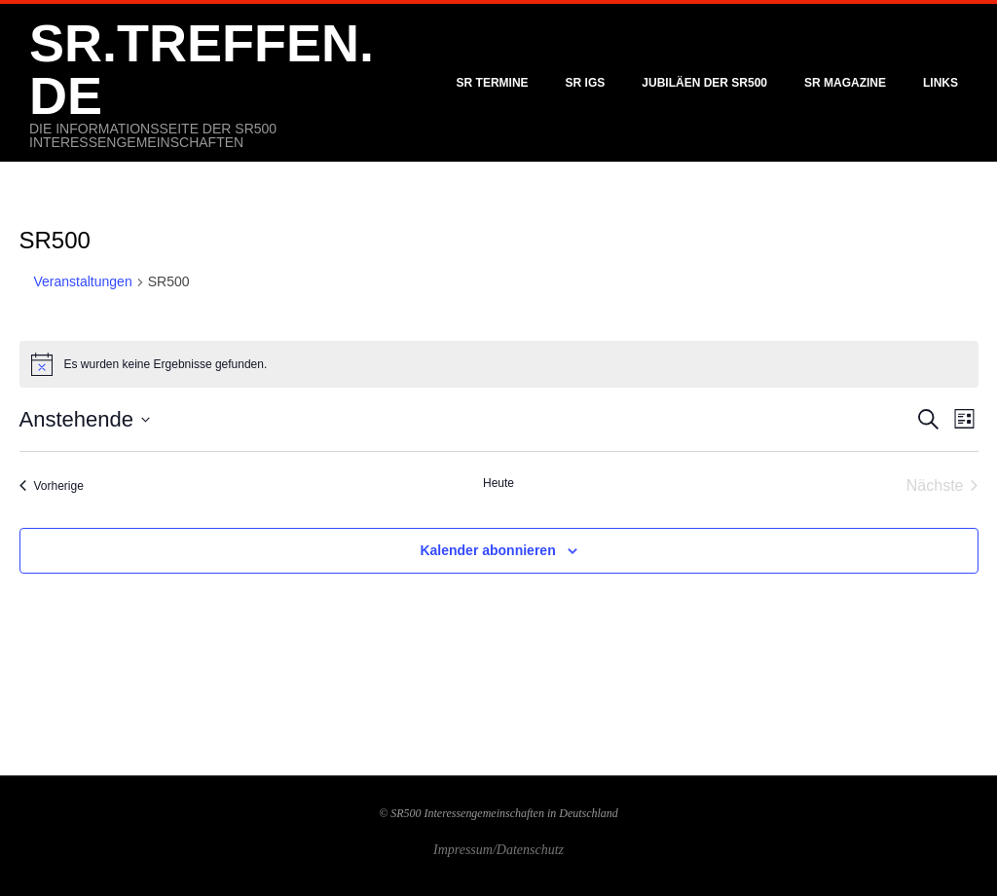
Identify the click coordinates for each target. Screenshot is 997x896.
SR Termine (493, 83)
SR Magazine (845, 83)
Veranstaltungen (83, 281)
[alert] (499, 364)
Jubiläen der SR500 (704, 83)
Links (940, 83)
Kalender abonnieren (487, 550)
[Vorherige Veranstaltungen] (51, 486)
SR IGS (586, 83)
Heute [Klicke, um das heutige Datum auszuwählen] (498, 483)
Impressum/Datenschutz (498, 849)
